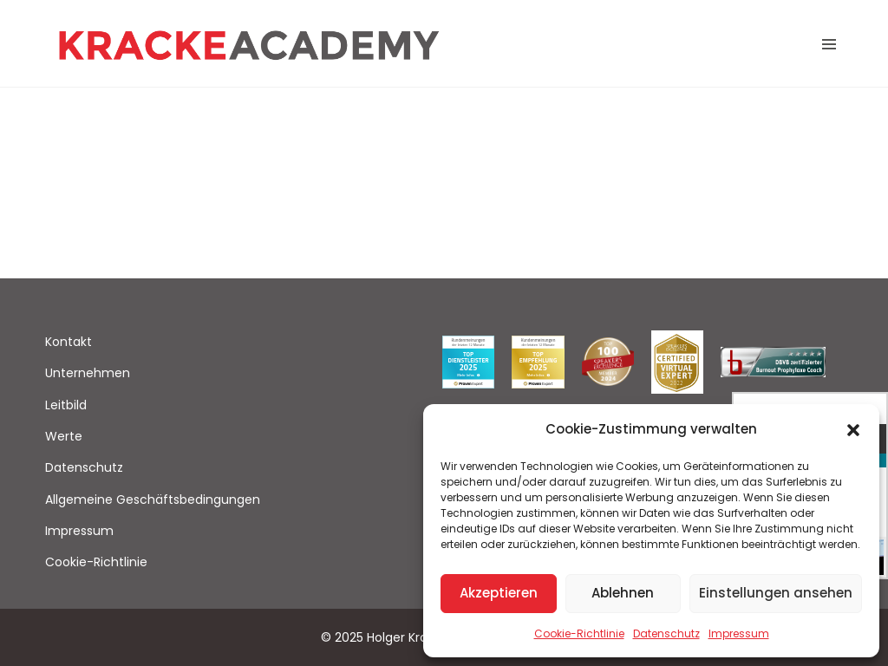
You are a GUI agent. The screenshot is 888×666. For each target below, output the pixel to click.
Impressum (738, 633)
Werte (63, 436)
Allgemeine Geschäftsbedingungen (152, 499)
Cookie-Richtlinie (579, 633)
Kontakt (68, 341)
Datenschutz (666, 633)
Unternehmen (87, 373)
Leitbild (66, 405)
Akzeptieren (499, 593)
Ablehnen (622, 593)
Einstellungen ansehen (775, 593)
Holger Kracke (408, 637)
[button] (853, 429)
